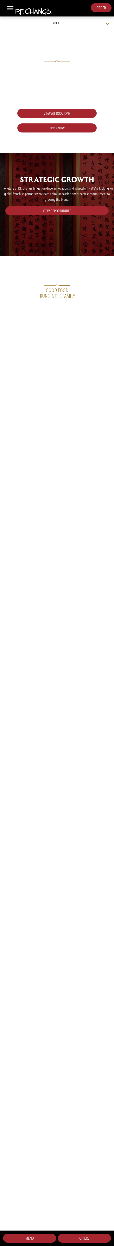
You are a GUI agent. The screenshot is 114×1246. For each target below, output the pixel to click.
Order (101, 8)
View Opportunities (57, 211)
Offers (84, 1238)
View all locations (57, 113)
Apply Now (57, 128)
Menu (29, 1238)
